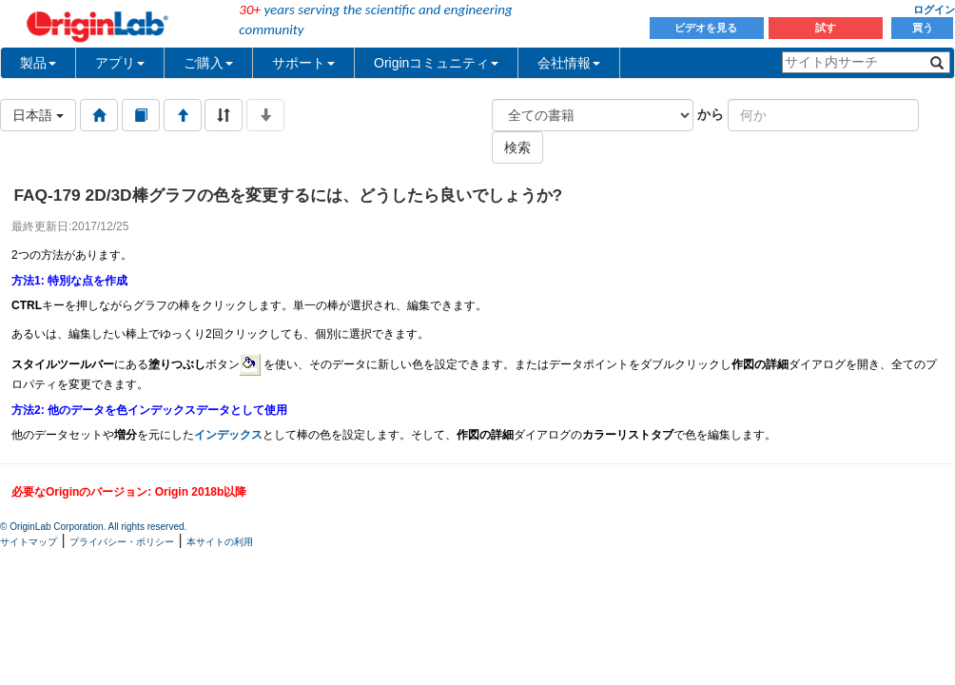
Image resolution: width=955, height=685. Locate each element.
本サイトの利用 (219, 542)
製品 (38, 62)
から (710, 114)
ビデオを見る (707, 27)
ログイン (934, 9)
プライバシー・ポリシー (121, 542)
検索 (517, 147)
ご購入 (208, 62)
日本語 (38, 115)
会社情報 (568, 62)
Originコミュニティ (436, 62)
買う (922, 27)
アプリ (120, 62)
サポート (303, 62)
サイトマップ (28, 542)
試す (825, 27)
